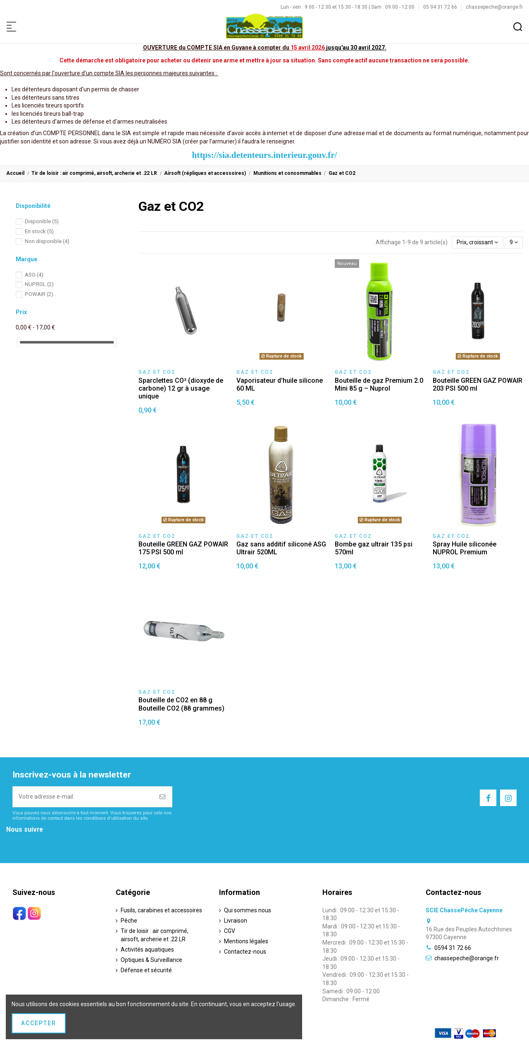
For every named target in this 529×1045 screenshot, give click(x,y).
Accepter (38, 1023)
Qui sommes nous (247, 910)
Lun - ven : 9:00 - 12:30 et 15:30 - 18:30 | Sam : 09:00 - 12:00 (348, 7)
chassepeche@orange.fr (494, 7)
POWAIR (39, 294)
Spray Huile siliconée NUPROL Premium (464, 548)
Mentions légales (246, 941)
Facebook (18, 840)
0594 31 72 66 (452, 948)
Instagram (19, 848)
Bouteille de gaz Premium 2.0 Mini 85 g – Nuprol (379, 384)
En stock (39, 231)
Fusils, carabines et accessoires (161, 910)
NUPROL (39, 284)
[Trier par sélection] (477, 242)
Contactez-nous (245, 951)
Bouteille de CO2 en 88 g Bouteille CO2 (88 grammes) (181, 704)
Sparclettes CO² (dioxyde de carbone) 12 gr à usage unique (180, 388)
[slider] (18, 342)
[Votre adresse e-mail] (83, 797)
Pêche (129, 920)
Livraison (235, 920)
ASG (34, 275)
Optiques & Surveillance (151, 960)
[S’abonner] (163, 797)
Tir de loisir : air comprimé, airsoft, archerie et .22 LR (154, 935)
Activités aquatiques (147, 949)
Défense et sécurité (146, 970)
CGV (229, 931)
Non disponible (47, 241)
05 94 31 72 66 (440, 7)
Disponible (42, 221)
